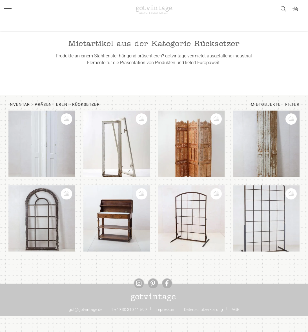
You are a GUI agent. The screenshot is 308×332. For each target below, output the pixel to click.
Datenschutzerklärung (203, 327)
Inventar (19, 122)
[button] (69, 133)
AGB (236, 327)
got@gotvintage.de (85, 327)
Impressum (165, 327)
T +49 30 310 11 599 (129, 327)
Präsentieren (51, 122)
